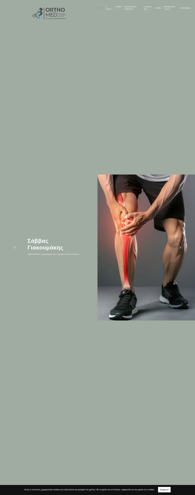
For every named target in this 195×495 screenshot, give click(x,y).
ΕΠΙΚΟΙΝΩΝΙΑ (185, 8)
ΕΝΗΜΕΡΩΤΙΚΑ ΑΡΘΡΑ (169, 8)
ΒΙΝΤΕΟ (159, 8)
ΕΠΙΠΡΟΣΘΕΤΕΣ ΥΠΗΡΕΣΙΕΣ (130, 8)
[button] (14, 247)
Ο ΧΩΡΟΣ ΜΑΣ (148, 8)
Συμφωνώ (164, 490)
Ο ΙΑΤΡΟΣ (109, 8)
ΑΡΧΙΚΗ (100, 8)
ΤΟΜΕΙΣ (119, 7)
